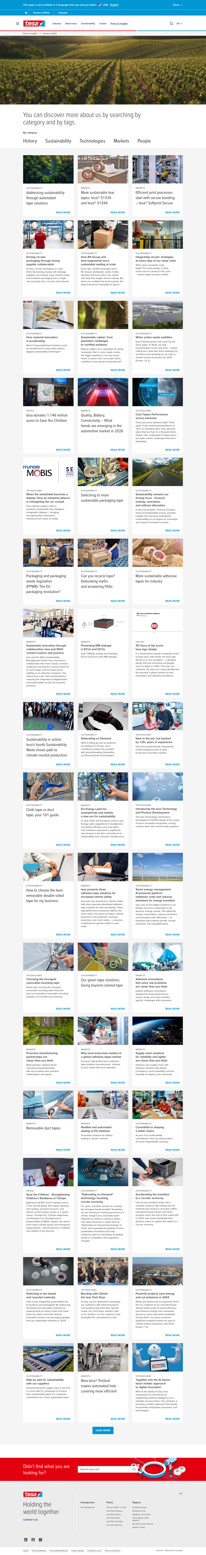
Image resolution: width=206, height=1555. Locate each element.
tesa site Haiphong (114, 1525)
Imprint (26, 1550)
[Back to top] (181, 1493)
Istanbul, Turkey (138, 1527)
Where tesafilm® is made (116, 1507)
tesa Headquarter (88, 1507)
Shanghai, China (138, 1511)
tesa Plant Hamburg (114, 1511)
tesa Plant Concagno (115, 1521)
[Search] (171, 23)
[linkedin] (25, 1540)
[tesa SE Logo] (34, 23)
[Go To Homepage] (26, 13)
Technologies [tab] (94, 141)
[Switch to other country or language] (180, 23)
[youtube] (33, 1540)
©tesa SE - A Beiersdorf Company (169, 1550)
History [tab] (32, 141)
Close (178, 4)
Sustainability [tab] (60, 141)
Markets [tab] (123, 141)
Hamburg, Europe (139, 1507)
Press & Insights (30, 33)
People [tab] (146, 141)
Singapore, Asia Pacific (141, 1514)
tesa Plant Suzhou (114, 1514)
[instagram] (40, 1540)
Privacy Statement (39, 1550)
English (114, 4)
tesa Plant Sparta (113, 1518)
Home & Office (41, 12)
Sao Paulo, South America (142, 1524)
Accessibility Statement (58, 1550)
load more (103, 1430)
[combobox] (100, 1469)
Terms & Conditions (112, 1550)
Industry (62, 12)
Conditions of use (94, 1550)
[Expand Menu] (17, 23)
